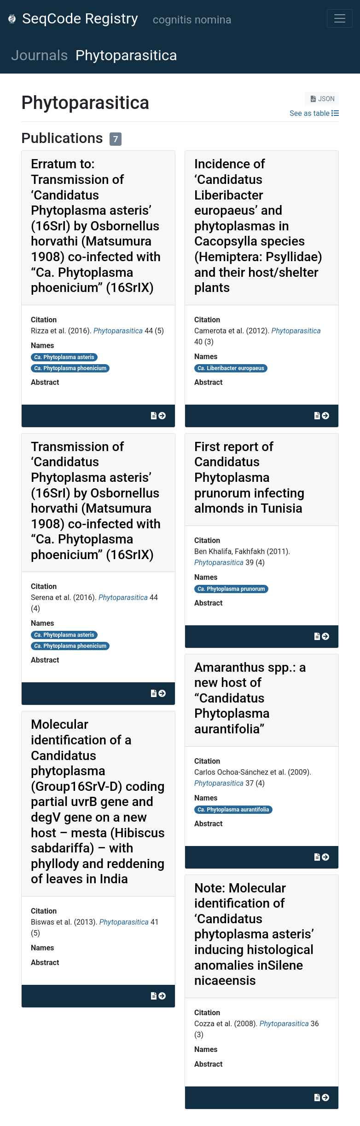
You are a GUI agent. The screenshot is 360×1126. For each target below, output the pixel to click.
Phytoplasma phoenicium (70, 368)
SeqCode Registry (72, 18)
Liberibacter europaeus (230, 368)
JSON (321, 99)
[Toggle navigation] (340, 18)
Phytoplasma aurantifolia (233, 809)
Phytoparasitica (118, 330)
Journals (39, 55)
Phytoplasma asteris (64, 357)
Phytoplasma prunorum (231, 589)
